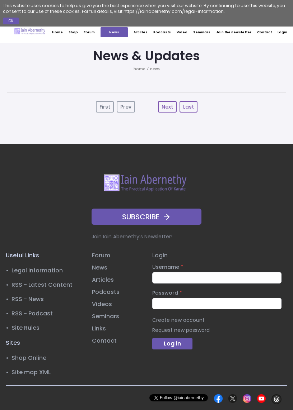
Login (282, 32)
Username (167, 267)
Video (182, 32)
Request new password (181, 330)
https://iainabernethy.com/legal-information (174, 11)
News (114, 32)
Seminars (201, 32)
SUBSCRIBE (146, 217)
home (139, 69)
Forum (89, 32)
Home (57, 32)
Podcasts (162, 32)
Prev (125, 106)
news (155, 69)
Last (188, 106)
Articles (141, 32)
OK (11, 21)
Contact (264, 32)
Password (167, 292)
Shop (73, 32)
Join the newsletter (233, 32)
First (104, 106)
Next (167, 106)
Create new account (178, 320)
